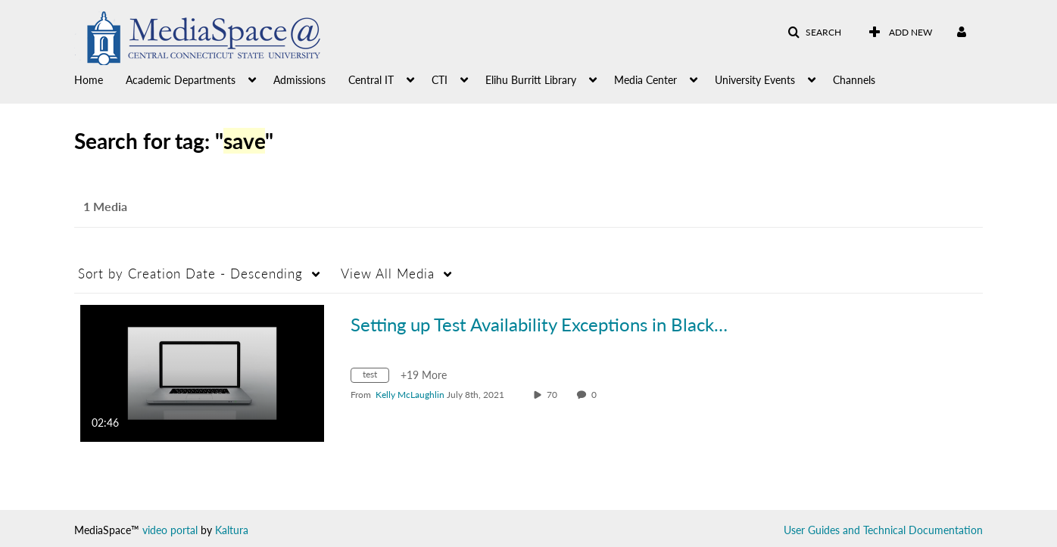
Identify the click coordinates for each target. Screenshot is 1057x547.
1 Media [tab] (105, 206)
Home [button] (88, 79)
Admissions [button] (299, 79)
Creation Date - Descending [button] (190, 273)
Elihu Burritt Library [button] (530, 79)
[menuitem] (100, 78)
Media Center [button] (645, 79)
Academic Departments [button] (180, 79)
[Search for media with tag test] (376, 377)
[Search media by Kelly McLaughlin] (410, 394)
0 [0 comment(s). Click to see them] (596, 394)
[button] (814, 32)
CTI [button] (439, 79)
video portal (170, 530)
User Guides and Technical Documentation (883, 530)
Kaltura (231, 530)
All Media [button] (388, 273)
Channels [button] (854, 79)
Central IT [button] (371, 79)
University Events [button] (755, 79)
